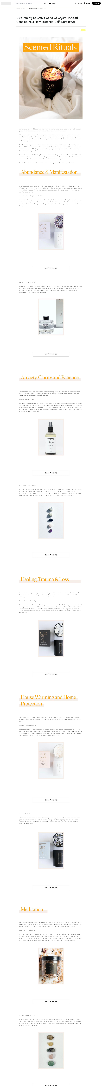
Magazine (18, 8)
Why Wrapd (52, 3)
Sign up (96, 3)
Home (24, 8)
